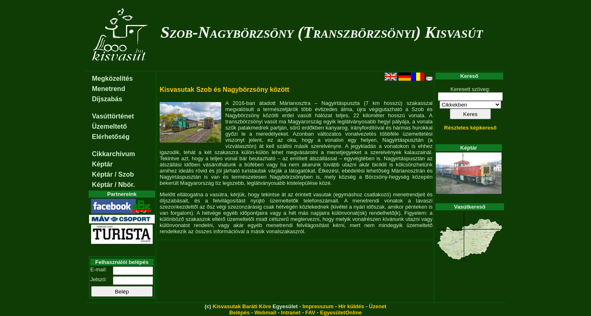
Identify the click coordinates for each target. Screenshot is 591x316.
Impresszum (318, 306)
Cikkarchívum (113, 153)
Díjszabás (107, 98)
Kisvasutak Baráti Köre (242, 306)
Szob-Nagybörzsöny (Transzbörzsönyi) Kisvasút (321, 32)
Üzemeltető (109, 126)
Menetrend (108, 88)
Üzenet (378, 306)
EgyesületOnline (341, 312)
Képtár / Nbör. (113, 184)
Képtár (102, 164)
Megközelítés (112, 78)
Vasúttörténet (113, 116)
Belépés (239, 312)
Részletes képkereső (470, 128)
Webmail (265, 312)
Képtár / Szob (113, 174)
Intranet (291, 312)
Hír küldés (351, 306)
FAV (310, 312)
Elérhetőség (111, 136)
